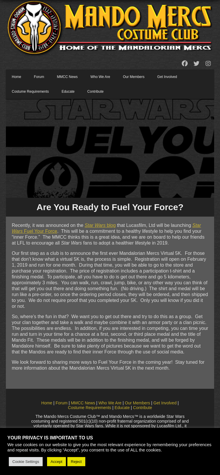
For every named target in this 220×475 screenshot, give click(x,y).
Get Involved (167, 77)
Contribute (95, 91)
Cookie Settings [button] (25, 461)
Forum (39, 77)
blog (100, 225)
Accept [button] (56, 461)
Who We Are (100, 77)
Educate (67, 91)
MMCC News (67, 77)
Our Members (133, 77)
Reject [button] (76, 461)
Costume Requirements (30, 91)
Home (16, 77)
